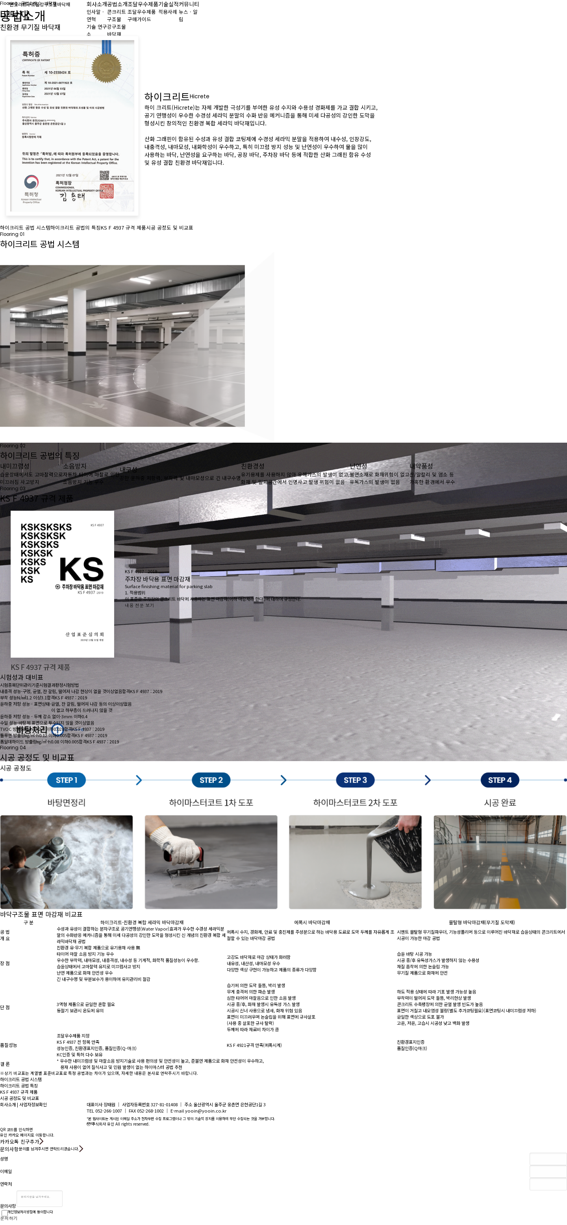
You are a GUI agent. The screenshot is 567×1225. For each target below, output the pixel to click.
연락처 (6, 1183)
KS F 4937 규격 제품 (123, 227)
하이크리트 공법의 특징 (75, 227)
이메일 (6, 1171)
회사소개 (8, 1104)
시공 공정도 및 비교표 (169, 227)
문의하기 (9, 1218)
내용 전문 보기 (139, 605)
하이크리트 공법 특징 (19, 1085)
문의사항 (8, 1206)
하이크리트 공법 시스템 (25, 227)
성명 (4, 1158)
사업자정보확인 (33, 1104)
